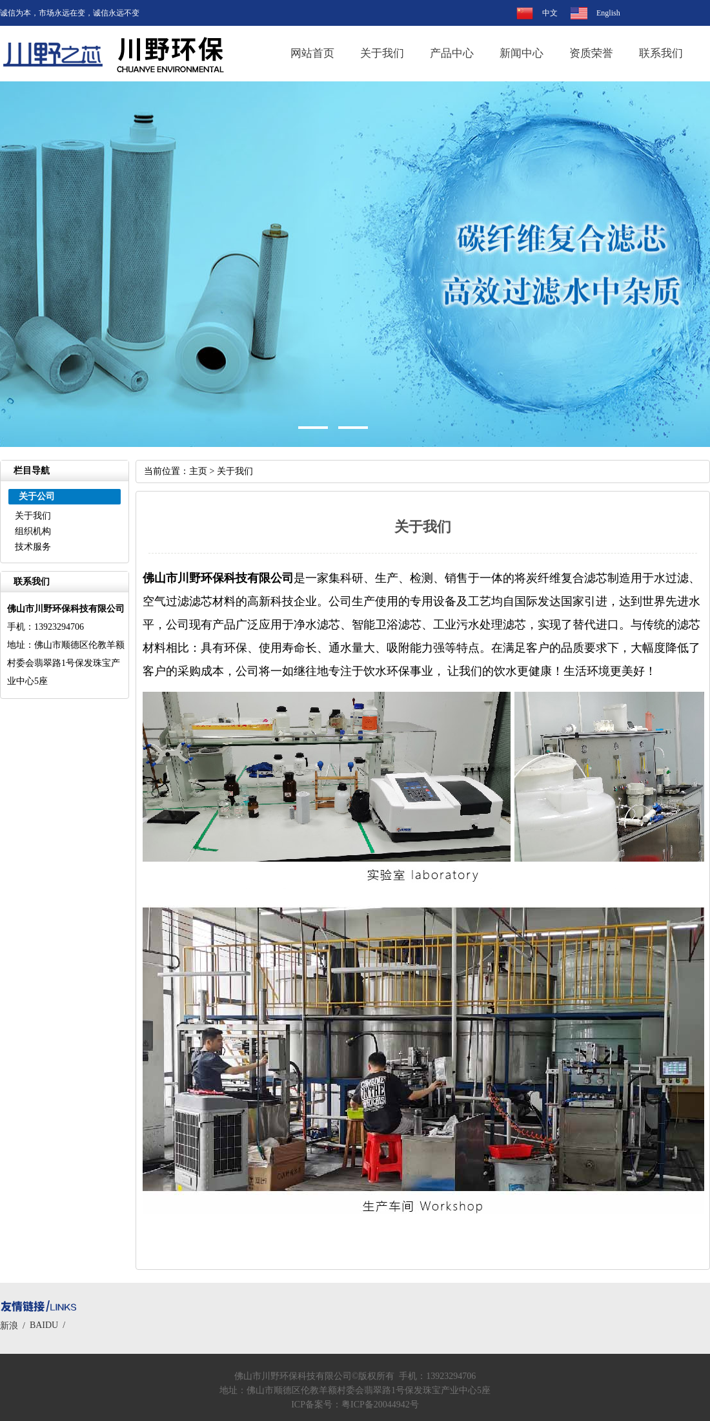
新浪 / (15, 1326)
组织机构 (33, 531)
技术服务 (33, 547)
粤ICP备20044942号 (380, 1404)
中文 (550, 12)
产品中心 (452, 53)
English (608, 12)
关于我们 (382, 53)
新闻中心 (521, 53)
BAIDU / (50, 1325)
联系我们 (661, 53)
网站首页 (312, 53)
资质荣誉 (591, 53)
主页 (198, 471)
